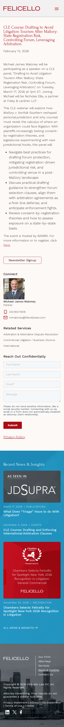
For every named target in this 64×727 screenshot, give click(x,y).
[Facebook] (21, 712)
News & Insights (48, 670)
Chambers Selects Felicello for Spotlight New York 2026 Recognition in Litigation (31, 611)
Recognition (42, 602)
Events (36, 524)
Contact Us (45, 674)
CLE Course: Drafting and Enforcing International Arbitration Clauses (29, 531)
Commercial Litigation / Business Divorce (29, 340)
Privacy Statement (15, 702)
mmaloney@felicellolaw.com (24, 318)
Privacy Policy (14, 437)
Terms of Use (13, 705)
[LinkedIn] (7, 712)
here (6, 245)
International (11, 345)
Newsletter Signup (22, 260)
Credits (29, 705)
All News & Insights (18, 627)
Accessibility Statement (45, 702)
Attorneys (44, 661)
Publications (36, 506)
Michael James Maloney (19, 301)
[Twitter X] (14, 712)
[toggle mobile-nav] (57, 8)
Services (43, 665)
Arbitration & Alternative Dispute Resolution (30, 334)
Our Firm (44, 656)
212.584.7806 (14, 312)
